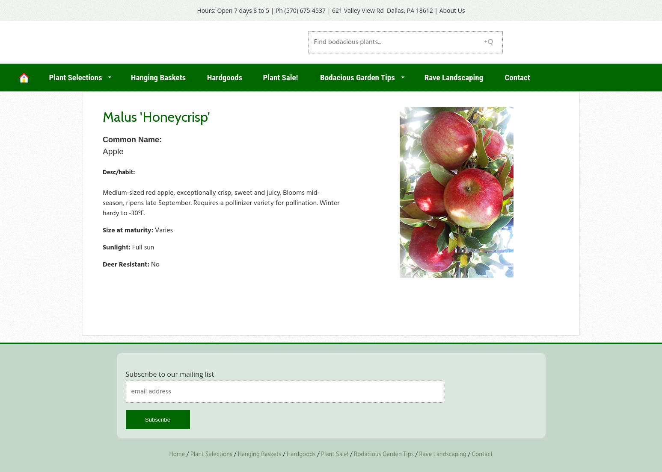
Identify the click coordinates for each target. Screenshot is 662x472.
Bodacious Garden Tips (357, 77)
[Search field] (406, 42)
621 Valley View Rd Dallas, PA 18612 (382, 10)
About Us (452, 10)
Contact (517, 77)
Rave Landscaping (454, 77)
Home (177, 455)
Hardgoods (225, 77)
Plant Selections (75, 77)
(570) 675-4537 (305, 10)
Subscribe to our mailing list (170, 374)
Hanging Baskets (158, 77)
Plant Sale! (280, 77)
